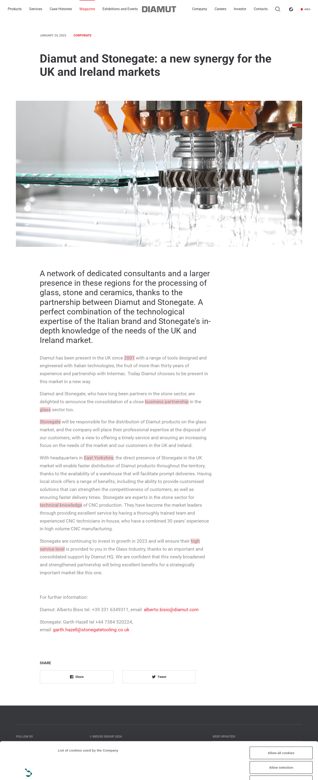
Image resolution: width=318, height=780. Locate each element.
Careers (220, 9)
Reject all (281, 744)
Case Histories (61, 9)
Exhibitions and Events (120, 9)
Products (15, 9)
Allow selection (281, 730)
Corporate (82, 35)
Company (199, 9)
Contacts (261, 9)
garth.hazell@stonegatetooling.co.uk (91, 629)
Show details (68, 771)
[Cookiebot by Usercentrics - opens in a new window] (28, 771)
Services (35, 9)
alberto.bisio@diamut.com (171, 609)
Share (77, 677)
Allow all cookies (281, 715)
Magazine (87, 9)
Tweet (159, 677)
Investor (240, 9)
